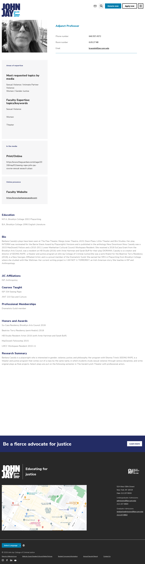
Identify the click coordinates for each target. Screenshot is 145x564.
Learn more (134, 444)
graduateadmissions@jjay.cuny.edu (130, 511)
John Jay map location (44, 507)
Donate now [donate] (113, 6)
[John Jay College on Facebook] (7, 560)
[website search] (101, 6)
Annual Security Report (90, 556)
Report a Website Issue (9, 556)
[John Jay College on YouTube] (15, 560)
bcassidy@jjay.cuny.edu (99, 61)
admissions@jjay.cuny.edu (126, 501)
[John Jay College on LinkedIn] (11, 560)
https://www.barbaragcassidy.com (21, 210)
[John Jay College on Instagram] (3, 560)
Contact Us (107, 556)
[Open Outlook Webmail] (95, 6)
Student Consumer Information (68, 556)
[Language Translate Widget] (11, 545)
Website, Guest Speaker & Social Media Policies (37, 556)
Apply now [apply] (129, 6)
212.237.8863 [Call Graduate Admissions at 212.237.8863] (122, 515)
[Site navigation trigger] (140, 6)
